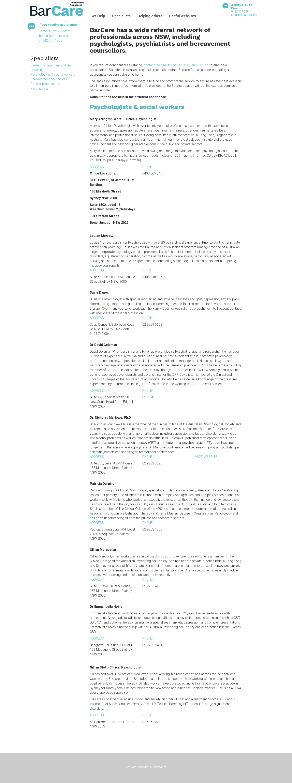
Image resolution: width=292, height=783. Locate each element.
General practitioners (45, 84)
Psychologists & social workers (52, 74)
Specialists (121, 16)
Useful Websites (182, 16)
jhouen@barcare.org (244, 14)
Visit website (206, 457)
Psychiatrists (39, 88)
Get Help (97, 16)
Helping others (149, 16)
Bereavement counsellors (48, 79)
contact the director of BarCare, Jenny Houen (176, 65)
